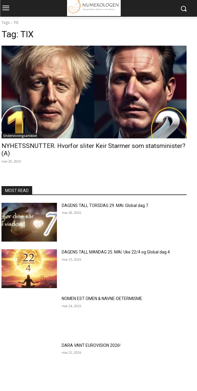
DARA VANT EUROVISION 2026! (91, 345)
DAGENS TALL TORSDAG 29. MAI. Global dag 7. (105, 205)
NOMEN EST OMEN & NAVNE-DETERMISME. (102, 298)
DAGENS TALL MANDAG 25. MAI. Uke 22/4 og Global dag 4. (116, 252)
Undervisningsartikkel (20, 136)
